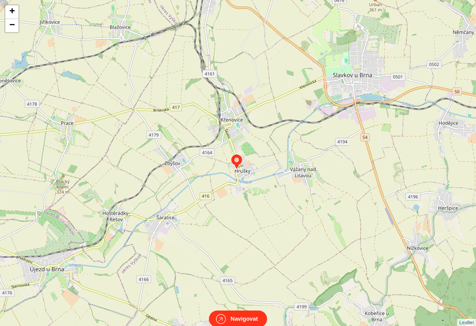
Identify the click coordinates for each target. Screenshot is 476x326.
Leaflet (466, 314)
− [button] (12, 25)
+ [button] (12, 12)
